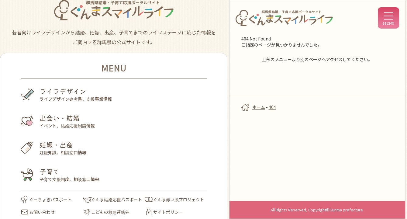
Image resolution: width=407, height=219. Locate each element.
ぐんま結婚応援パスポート (112, 199)
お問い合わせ (38, 212)
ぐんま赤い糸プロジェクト (174, 199)
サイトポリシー (164, 212)
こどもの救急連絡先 (106, 212)
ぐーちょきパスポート (46, 199)
